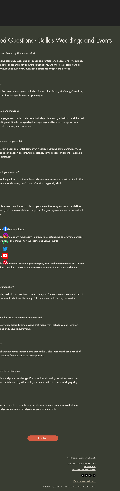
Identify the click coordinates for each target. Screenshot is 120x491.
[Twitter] (5, 249)
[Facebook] (5, 229)
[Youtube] (5, 256)
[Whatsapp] (5, 242)
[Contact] (42, 438)
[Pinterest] (5, 262)
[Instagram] (5, 235)
